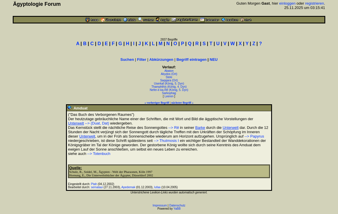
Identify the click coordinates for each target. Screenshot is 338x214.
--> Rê (173, 127)
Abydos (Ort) (169, 74)
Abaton (169, 70)
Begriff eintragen (192, 59)
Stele (169, 77)
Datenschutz (177, 205)
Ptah (94, 184)
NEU (214, 59)
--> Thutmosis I (166, 140)
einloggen (287, 3)
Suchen (127, 59)
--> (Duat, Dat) (97, 123)
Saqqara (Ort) (169, 80)
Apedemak (128, 187)
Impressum (160, 205)
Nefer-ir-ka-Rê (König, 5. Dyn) (169, 90)
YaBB (177, 208)
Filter (141, 59)
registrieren (314, 3)
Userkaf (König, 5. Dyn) (169, 83)
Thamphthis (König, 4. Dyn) (169, 86)
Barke (200, 127)
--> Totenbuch (99, 153)
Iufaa (157, 187)
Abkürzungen (161, 59)
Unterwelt (76, 123)
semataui (97, 187)
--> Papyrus (254, 136)
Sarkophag (169, 93)
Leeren (168, 96)
